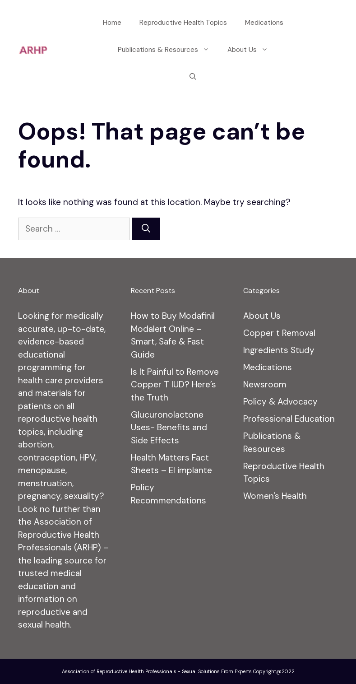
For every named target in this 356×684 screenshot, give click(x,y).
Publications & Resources (168, 49)
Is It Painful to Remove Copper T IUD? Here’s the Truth (175, 384)
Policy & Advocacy (280, 401)
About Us (252, 49)
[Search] (146, 229)
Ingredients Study (278, 350)
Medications (264, 22)
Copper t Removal (279, 333)
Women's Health (275, 496)
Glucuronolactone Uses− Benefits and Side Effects (169, 427)
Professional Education (289, 418)
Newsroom (265, 384)
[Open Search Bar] (192, 76)
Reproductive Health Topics (183, 22)
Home (112, 22)
